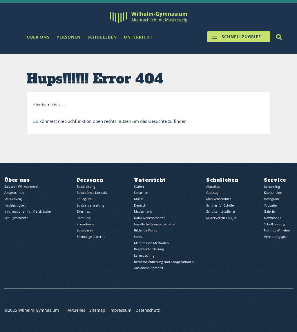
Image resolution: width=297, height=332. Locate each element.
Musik (138, 199)
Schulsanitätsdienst (220, 211)
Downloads (272, 218)
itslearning (272, 187)
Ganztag (212, 193)
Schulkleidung (274, 224)
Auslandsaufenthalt (148, 268)
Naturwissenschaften (150, 218)
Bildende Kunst (145, 230)
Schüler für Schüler (220, 205)
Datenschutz (147, 310)
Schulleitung (86, 187)
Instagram (271, 199)
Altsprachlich (14, 193)
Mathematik (143, 211)
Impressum (120, 310)
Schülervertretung (90, 205)
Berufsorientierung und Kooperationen (164, 262)
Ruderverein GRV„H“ (221, 218)
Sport (138, 237)
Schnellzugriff (241, 37)
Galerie (269, 211)
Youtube (270, 205)
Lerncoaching (144, 255)
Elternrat (83, 211)
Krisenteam (85, 224)
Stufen (139, 187)
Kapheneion (273, 193)
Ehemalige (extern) (90, 237)
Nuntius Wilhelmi (277, 230)
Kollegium (84, 199)
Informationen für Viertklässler (27, 211)
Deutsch (140, 205)
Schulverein (85, 230)
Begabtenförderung (149, 249)
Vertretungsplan (276, 237)
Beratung (83, 218)
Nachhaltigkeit (15, 205)
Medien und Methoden (151, 243)
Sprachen (141, 193)
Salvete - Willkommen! (21, 187)
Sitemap (97, 310)
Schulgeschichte (16, 218)
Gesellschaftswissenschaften (155, 224)
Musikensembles (218, 199)
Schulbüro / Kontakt (92, 193)
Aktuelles (213, 187)
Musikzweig (13, 199)
